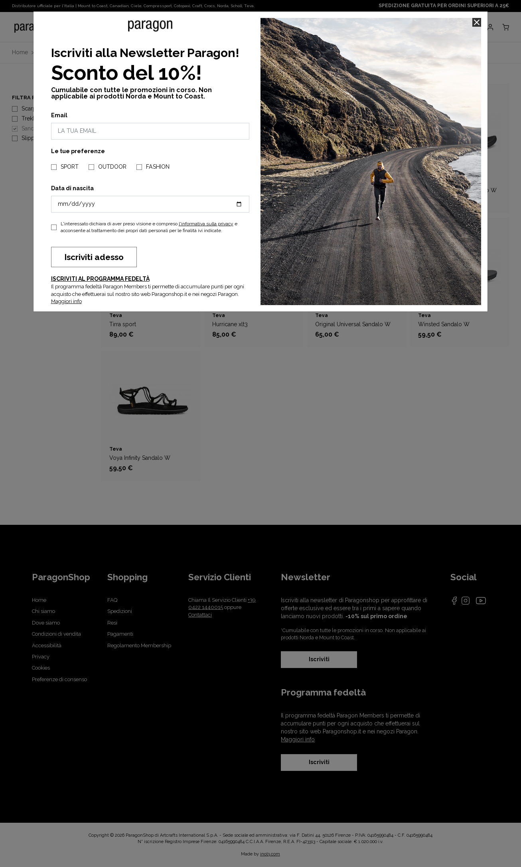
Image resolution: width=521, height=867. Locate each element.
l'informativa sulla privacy (206, 224)
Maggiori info (66, 301)
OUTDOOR (112, 167)
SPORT (70, 167)
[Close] (476, 22)
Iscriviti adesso (94, 257)
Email (59, 115)
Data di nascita (72, 188)
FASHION (158, 167)
